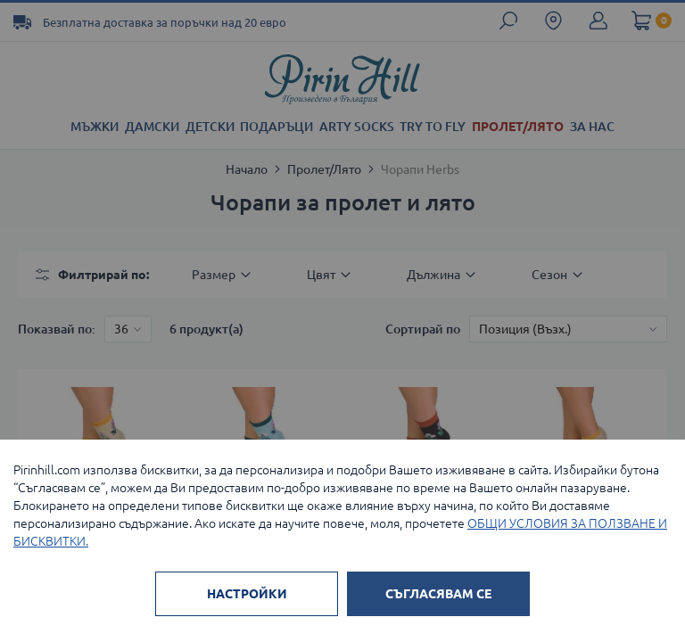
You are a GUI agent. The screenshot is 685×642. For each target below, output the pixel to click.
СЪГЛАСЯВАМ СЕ (438, 594)
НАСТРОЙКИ (247, 594)
